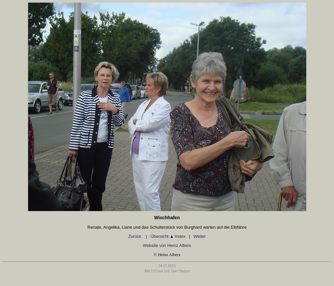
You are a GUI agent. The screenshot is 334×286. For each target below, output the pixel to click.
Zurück (135, 236)
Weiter (199, 236)
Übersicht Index (168, 236)
